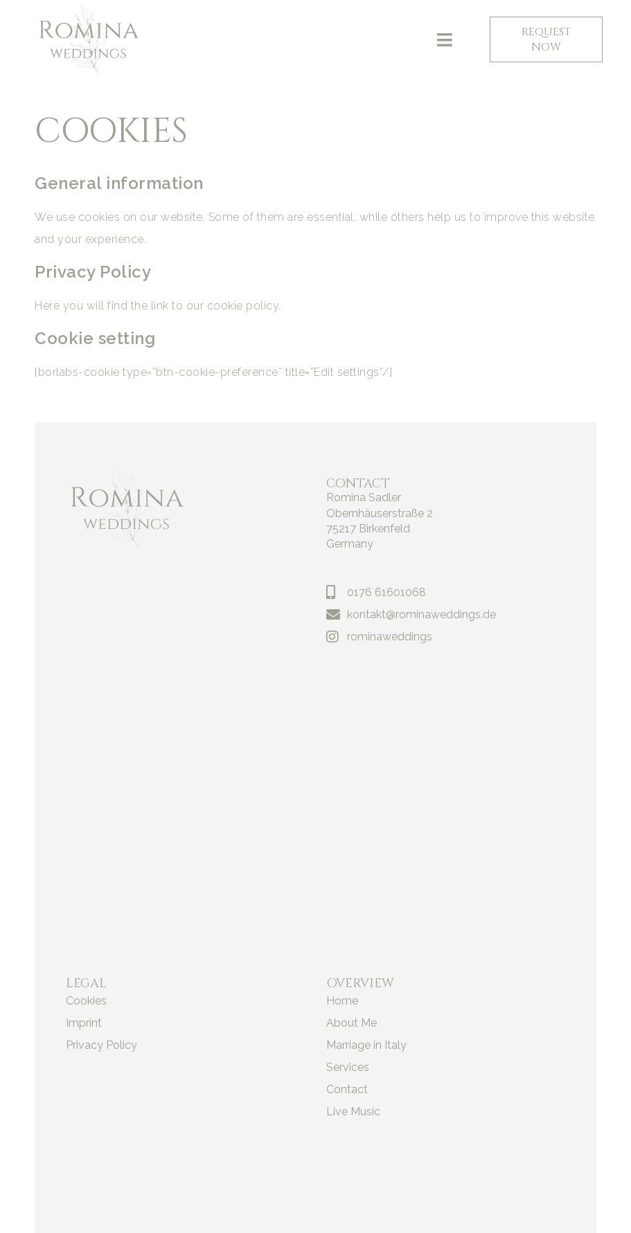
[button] (445, 39)
